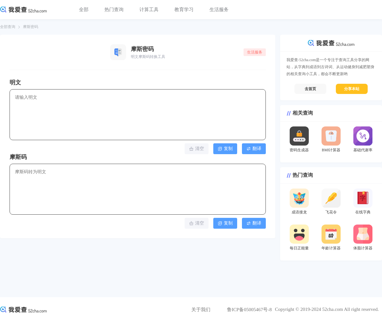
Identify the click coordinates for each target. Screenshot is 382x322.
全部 (83, 9)
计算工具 (149, 9)
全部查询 (7, 27)
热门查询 (114, 9)
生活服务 (219, 9)
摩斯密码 (30, 27)
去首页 (310, 89)
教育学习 (184, 9)
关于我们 (200, 309)
